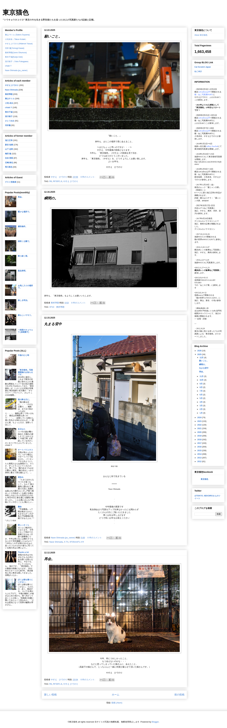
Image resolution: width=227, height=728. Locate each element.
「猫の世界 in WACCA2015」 (206, 298)
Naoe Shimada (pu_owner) (16, 70)
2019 (199, 436)
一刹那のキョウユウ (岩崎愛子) (25, 331)
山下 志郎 (9, 149)
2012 (199, 461)
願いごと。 (53, 36)
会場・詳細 (200, 319)
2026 (199, 351)
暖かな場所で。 (24, 212)
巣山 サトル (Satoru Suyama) (17, 35)
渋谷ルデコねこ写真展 (203, 208)
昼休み (20, 477)
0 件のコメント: (88, 177)
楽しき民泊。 (23, 300)
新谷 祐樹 (9, 145)
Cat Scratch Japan (202, 67)
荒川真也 (9, 167)
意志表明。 (22, 271)
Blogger (155, 722)
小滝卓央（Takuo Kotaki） (16, 39)
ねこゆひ (198, 71)
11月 (202, 376)
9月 (201, 384)
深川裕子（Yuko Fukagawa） (17, 61)
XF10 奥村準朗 (56, 307)
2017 (199, 443)
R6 (50, 181)
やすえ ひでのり (70, 181)
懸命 (20, 507)
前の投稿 (179, 694)
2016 (199, 447)
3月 (201, 406)
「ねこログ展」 (204, 285)
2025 (199, 354)
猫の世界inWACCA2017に (205, 239)
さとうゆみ (9, 121)
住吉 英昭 (9, 158)
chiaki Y (8, 66)
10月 (202, 380)
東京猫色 (16, 12)
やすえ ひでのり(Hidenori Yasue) (19, 44)
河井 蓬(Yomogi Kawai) (14, 48)
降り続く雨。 (23, 256)
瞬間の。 (51, 198)
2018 (199, 439)
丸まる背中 (53, 324)
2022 (199, 425)
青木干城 (9, 112)
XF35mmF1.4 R (77, 542)
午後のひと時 (23, 355)
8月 (201, 387)
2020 (199, 432)
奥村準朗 (9, 94)
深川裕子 (9, 116)
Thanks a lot (23, 552)
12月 (202, 357)
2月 (201, 409)
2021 (199, 428)
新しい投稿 (50, 694)
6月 (201, 395)
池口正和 (9, 140)
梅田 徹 (8, 154)
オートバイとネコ (25, 450)
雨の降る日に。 (24, 399)
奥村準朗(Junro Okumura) (16, 52)
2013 (199, 458)
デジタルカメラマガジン (204, 229)
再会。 (49, 559)
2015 (199, 450)
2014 (199, 454)
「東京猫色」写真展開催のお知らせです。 (25, 372)
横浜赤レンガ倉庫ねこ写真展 (206, 250)
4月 (201, 402)
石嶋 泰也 (9, 162)
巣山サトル (9, 98)
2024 (199, 417)
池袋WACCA (199, 157)
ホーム (115, 694)
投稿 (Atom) (116, 703)
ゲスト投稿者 (10, 182)
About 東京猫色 (200, 35)
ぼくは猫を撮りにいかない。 (25, 581)
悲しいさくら (23, 525)
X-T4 (66, 542)
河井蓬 (8, 125)
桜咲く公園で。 (24, 241)
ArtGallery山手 (204, 172)
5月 (201, 398)
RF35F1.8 (57, 181)
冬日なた (21, 429)
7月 (201, 391)
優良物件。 (22, 226)
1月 (201, 413)
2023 (199, 421)
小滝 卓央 (9, 103)
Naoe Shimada (56, 542)
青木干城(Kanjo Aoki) (14, 57)
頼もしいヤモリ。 (25, 315)
